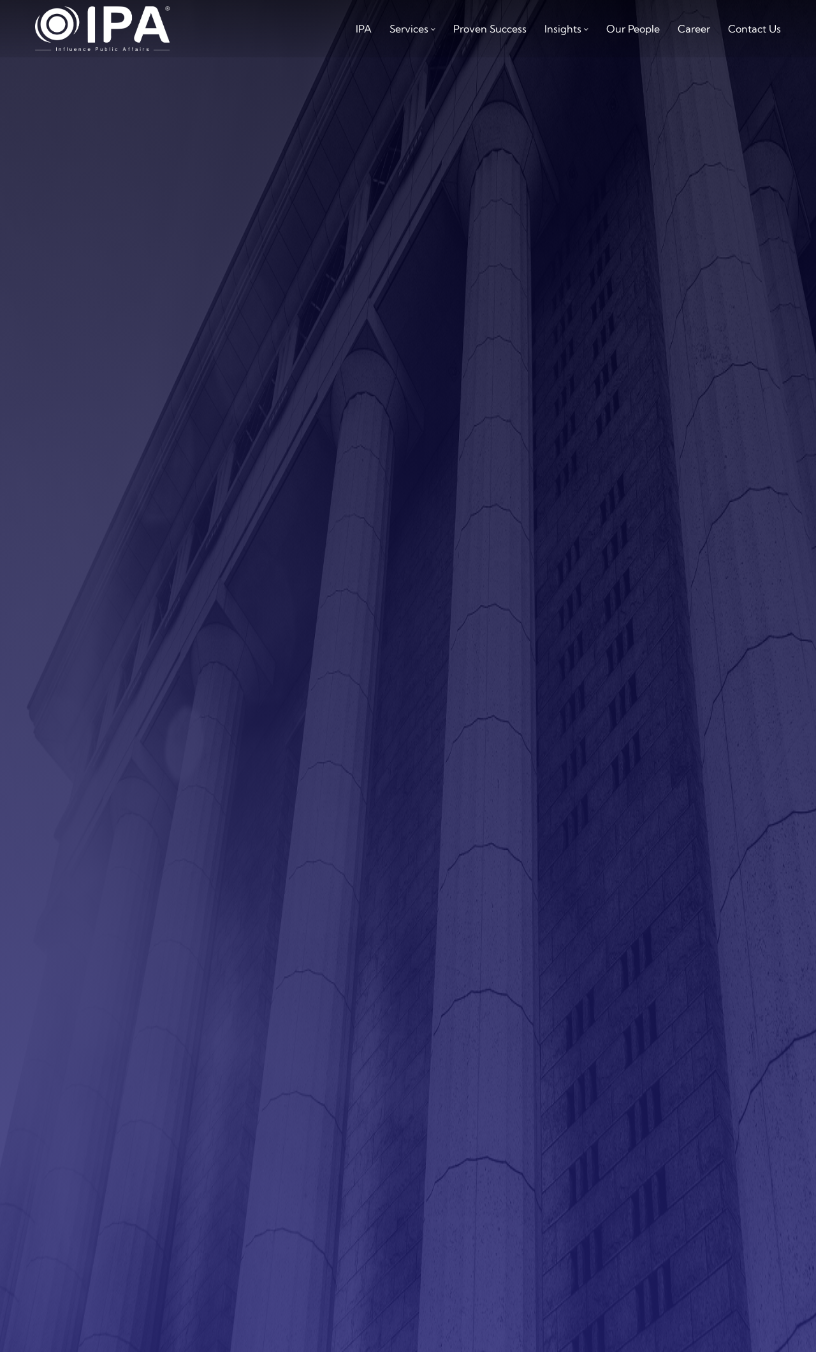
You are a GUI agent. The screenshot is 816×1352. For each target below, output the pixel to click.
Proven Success (490, 28)
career (694, 28)
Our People (633, 28)
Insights (562, 28)
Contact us (754, 28)
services (409, 28)
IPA (364, 28)
